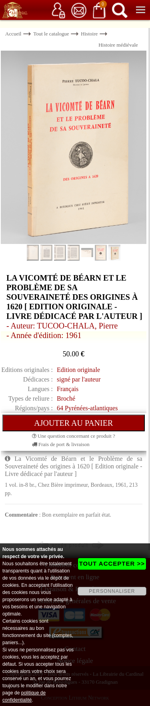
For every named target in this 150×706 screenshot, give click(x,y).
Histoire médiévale (118, 45)
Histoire (89, 34)
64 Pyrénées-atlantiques (87, 408)
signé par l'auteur (79, 379)
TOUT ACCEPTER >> (112, 563)
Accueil (13, 34)
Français (67, 388)
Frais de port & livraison (61, 444)
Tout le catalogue (51, 34)
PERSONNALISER (112, 591)
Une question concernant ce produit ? (73, 436)
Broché (66, 398)
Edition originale (78, 369)
